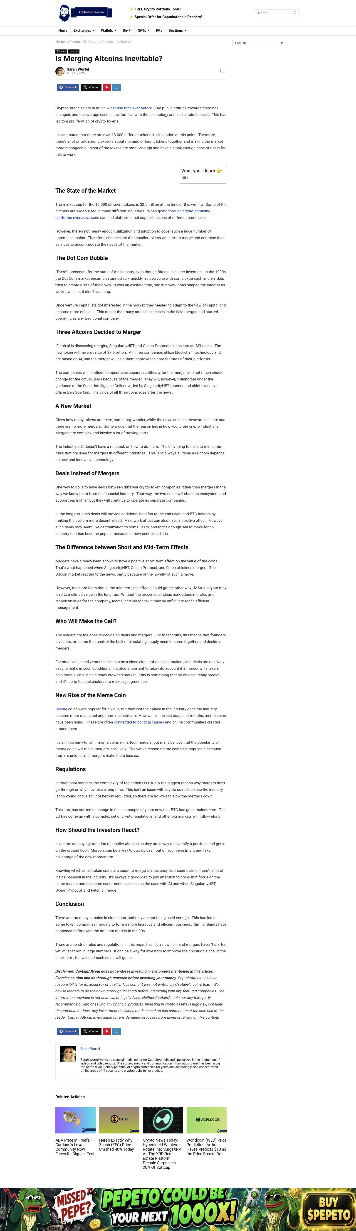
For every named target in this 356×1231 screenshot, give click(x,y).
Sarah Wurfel (78, 69)
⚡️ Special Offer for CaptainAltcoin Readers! (165, 17)
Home (60, 41)
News (62, 30)
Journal (74, 51)
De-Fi (127, 30)
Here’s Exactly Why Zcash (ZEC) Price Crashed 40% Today (116, 1145)
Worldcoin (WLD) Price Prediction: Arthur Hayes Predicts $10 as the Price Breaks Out (207, 1147)
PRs (159, 30)
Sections (176, 30)
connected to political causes (138, 722)
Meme (61, 709)
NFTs (142, 30)
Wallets (107, 30)
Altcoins (74, 41)
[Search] (295, 13)
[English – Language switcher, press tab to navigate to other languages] (258, 43)
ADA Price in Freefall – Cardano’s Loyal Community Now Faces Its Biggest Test (75, 1147)
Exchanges (82, 30)
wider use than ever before (129, 108)
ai (68, 345)
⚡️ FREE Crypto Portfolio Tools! (155, 9)
